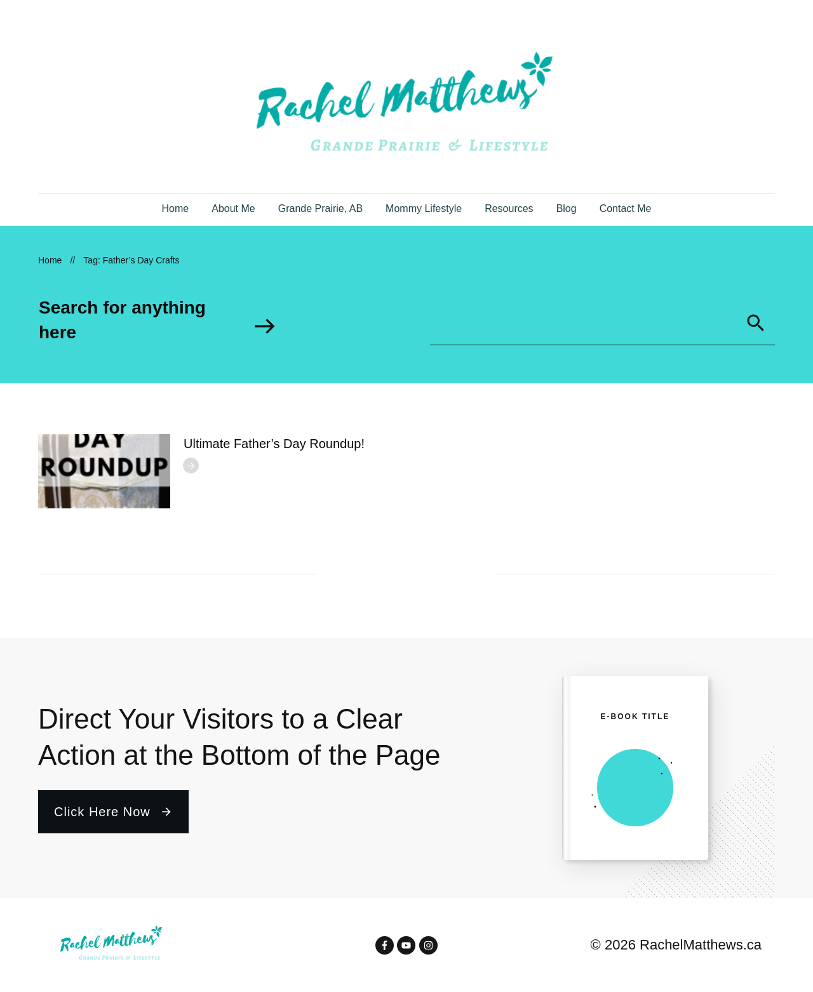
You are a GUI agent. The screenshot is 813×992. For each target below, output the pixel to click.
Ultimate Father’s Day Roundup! (274, 444)
